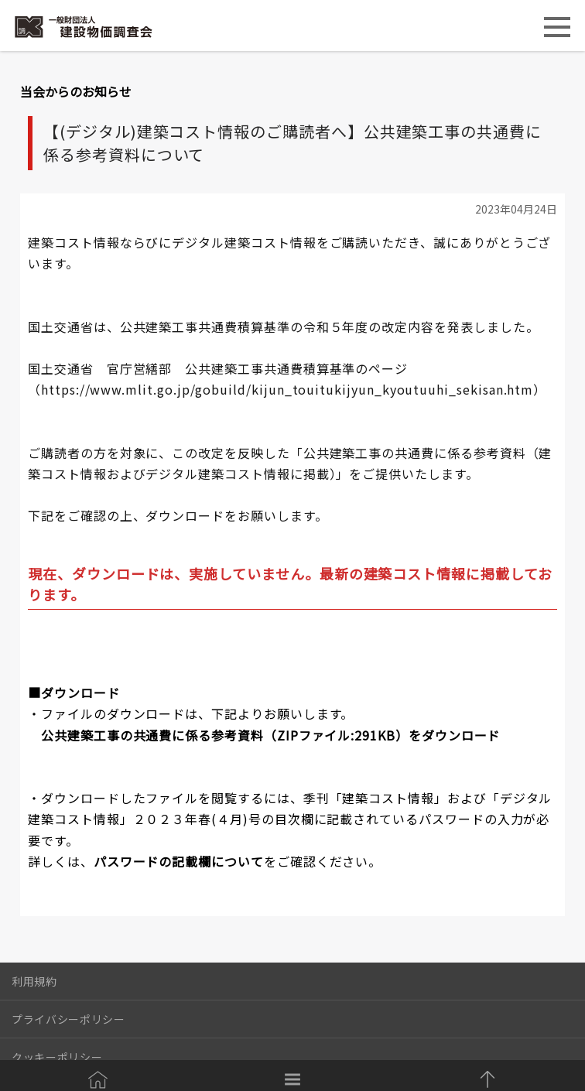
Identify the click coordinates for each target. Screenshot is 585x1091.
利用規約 (34, 981)
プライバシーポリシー (68, 1019)
